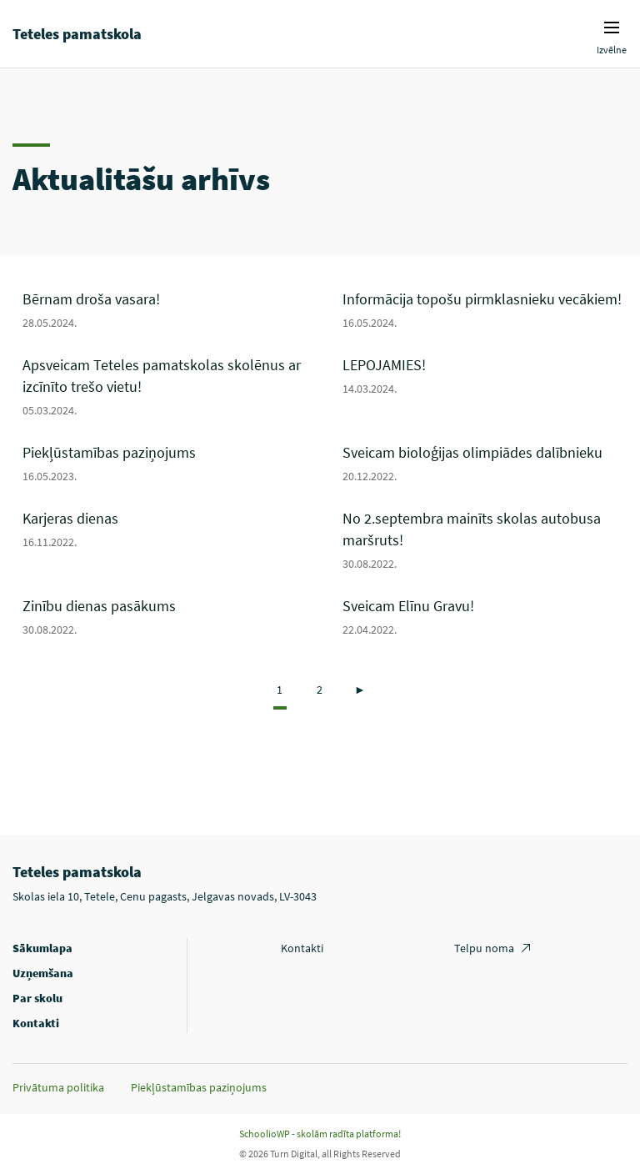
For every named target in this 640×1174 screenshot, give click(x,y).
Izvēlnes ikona (611, 27)
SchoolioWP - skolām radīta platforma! (320, 1133)
